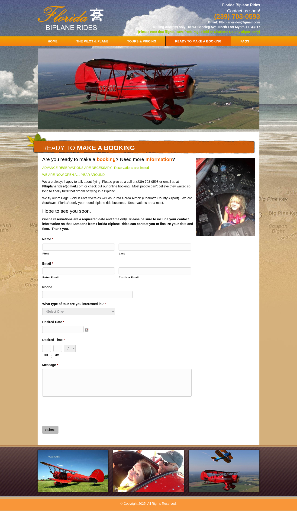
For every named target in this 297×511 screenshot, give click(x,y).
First (45, 253)
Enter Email (50, 277)
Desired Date (53, 322)
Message (50, 365)
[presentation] (77, 409)
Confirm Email (129, 277)
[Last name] (155, 247)
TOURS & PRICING (141, 41)
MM (57, 355)
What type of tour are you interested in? (74, 304)
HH (46, 355)
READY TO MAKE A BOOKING (198, 41)
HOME (53, 41)
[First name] (78, 247)
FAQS (244, 41)
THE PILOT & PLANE (92, 41)
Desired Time (53, 340)
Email (47, 263)
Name (47, 239)
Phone (47, 287)
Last (122, 253)
